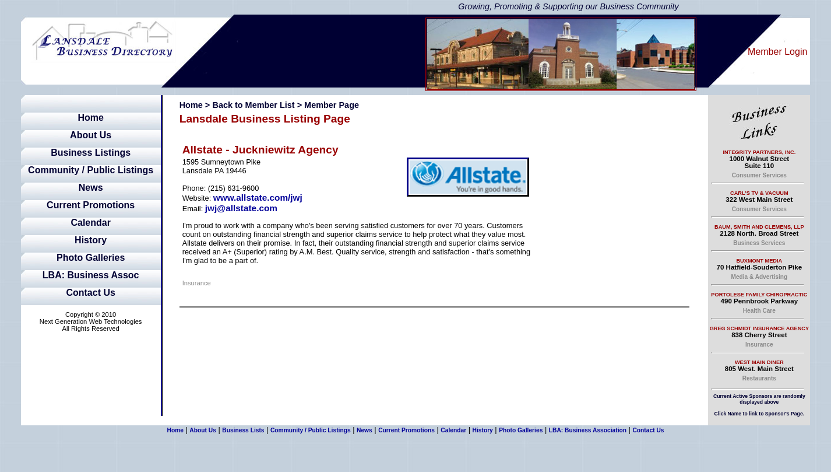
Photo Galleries (91, 258)
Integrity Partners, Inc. (759, 152)
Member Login (777, 52)
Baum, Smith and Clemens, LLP (759, 227)
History (91, 240)
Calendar (90, 223)
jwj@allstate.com (241, 208)
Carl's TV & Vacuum (759, 193)
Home (90, 118)
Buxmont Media (759, 261)
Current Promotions (91, 205)
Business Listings (91, 153)
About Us (90, 135)
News (91, 188)
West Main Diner (759, 362)
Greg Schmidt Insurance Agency (759, 328)
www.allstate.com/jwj (257, 197)
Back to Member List (253, 105)
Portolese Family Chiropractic (759, 295)
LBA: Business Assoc (91, 275)
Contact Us (90, 293)
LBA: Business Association (587, 430)
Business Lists (243, 430)
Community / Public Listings (90, 170)
